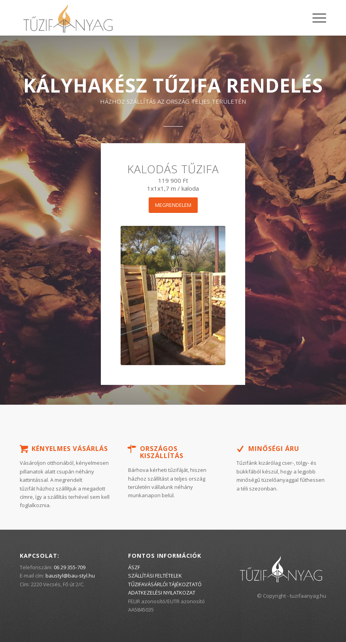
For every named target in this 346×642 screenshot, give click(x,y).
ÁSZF (134, 567)
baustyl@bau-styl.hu (70, 575)
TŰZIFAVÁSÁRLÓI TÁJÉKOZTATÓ (165, 584)
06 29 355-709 (69, 567)
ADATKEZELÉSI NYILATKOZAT (161, 592)
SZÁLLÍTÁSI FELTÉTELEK (155, 575)
